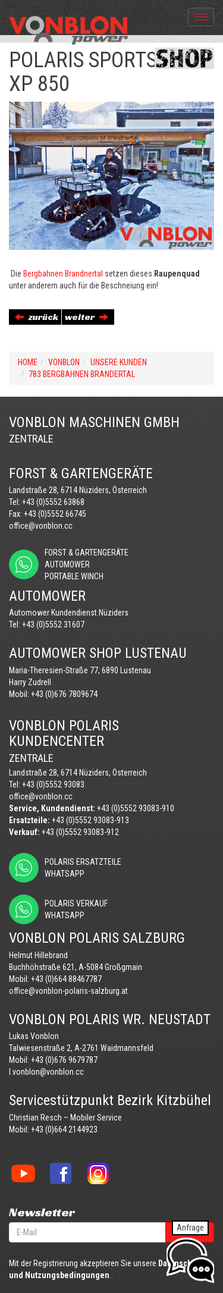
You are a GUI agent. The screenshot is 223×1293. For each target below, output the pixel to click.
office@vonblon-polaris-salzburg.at (68, 991)
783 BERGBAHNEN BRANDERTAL (82, 374)
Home (27, 362)
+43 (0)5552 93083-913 (90, 820)
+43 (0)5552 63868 (53, 502)
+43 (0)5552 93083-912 (80, 832)
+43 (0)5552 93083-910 (135, 808)
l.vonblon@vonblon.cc (46, 1072)
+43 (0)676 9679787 (64, 1060)
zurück (36, 316)
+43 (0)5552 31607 (53, 624)
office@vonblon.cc (41, 526)
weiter (86, 316)
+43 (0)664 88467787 (66, 979)
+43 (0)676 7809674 (64, 694)
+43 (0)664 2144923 (64, 1129)
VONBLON (64, 362)
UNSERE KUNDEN (118, 362)
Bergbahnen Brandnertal (63, 273)
